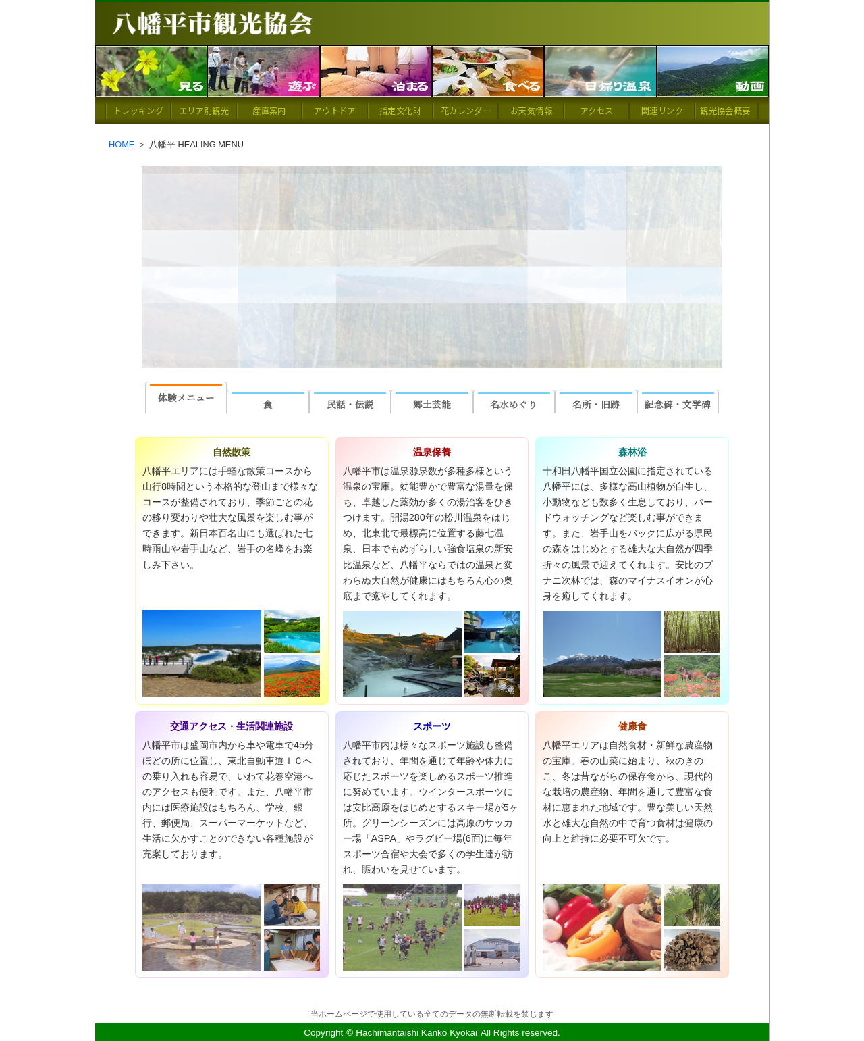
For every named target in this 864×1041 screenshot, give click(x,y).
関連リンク (662, 110)
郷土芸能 (432, 404)
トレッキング (138, 110)
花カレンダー (466, 110)
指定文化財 (400, 110)
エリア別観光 (204, 110)
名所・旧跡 (596, 404)
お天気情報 (531, 110)
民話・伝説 (350, 404)
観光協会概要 (725, 110)
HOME (121, 144)
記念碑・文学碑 (678, 404)
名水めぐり (513, 404)
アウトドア (335, 110)
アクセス (596, 110)
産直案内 (269, 110)
